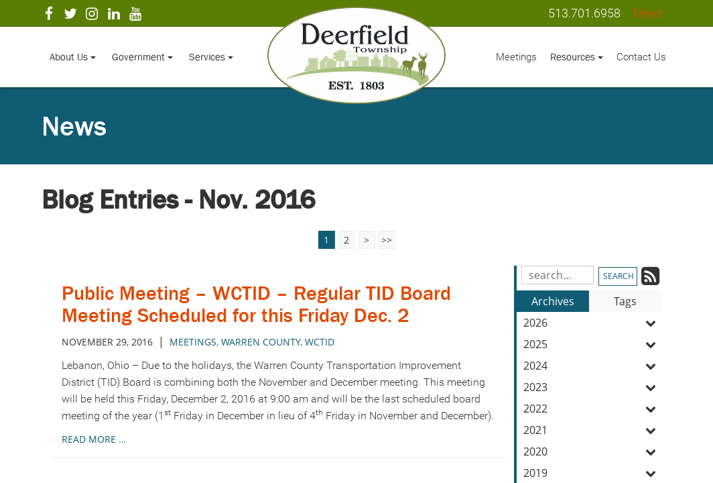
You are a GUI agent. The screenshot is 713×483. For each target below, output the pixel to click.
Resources (576, 56)
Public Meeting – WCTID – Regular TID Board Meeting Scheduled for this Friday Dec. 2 (256, 304)
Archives (552, 301)
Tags (625, 301)
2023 (592, 387)
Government (142, 56)
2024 (592, 365)
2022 (592, 408)
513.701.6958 (584, 13)
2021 (592, 430)
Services (211, 56)
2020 (592, 451)
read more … (94, 439)
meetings (193, 341)
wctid (319, 341)
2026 (592, 322)
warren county (260, 341)
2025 (592, 344)
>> (386, 239)
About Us (73, 56)
